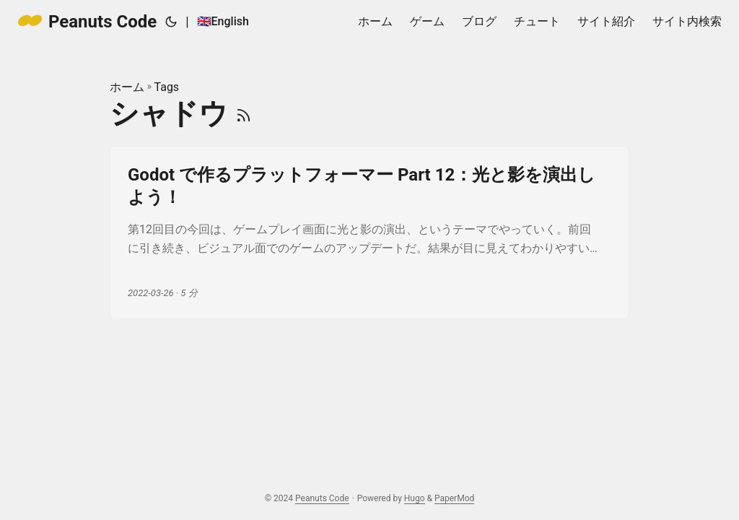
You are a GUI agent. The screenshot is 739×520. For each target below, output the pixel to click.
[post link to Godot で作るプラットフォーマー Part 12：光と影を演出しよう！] (369, 232)
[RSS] (243, 114)
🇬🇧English (223, 21)
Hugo (414, 498)
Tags (167, 87)
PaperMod (454, 498)
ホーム (127, 87)
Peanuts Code (87, 20)
